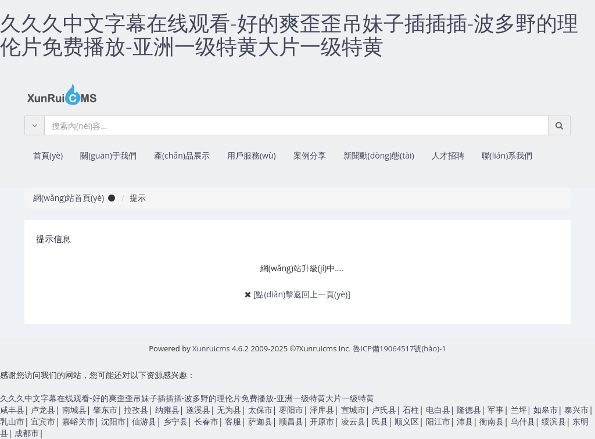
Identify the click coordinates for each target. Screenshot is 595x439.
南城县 (74, 409)
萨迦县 (260, 421)
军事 (496, 409)
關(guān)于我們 (108, 155)
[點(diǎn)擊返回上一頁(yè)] (301, 294)
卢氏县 (384, 409)
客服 (233, 421)
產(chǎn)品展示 (182, 155)
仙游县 (144, 421)
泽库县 (322, 409)
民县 (380, 421)
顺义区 (407, 421)
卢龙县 (43, 409)
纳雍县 (167, 409)
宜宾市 (43, 421)
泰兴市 (576, 409)
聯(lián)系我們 (507, 155)
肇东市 (105, 409)
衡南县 (491, 421)
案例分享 (309, 155)
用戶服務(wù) (251, 155)
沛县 (465, 421)
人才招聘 (448, 155)
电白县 (438, 409)
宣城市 (353, 409)
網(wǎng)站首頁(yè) (68, 197)
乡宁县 (175, 421)
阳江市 (438, 421)
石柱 (411, 409)
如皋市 (545, 409)
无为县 (229, 409)
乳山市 (12, 421)
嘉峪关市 (78, 421)
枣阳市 (291, 409)
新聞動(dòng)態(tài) (378, 155)
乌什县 (523, 421)
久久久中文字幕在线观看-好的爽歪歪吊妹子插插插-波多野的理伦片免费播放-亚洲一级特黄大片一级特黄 (289, 34)
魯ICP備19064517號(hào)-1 (399, 348)
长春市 (206, 421)
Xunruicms (211, 348)
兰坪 (519, 409)
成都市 (27, 432)
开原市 (322, 421)
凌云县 (353, 421)
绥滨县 (554, 421)
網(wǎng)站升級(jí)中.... (301, 268)
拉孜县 (136, 409)
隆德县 (469, 409)
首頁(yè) (48, 155)
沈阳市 (113, 421)
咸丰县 (12, 409)
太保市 (260, 409)
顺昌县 (291, 421)
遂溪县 (198, 409)
